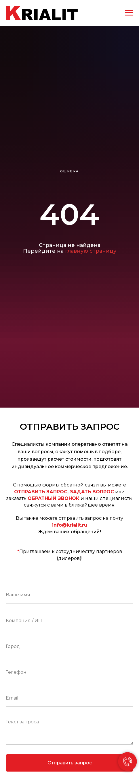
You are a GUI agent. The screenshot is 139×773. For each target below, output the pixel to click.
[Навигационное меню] (129, 13)
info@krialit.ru (69, 525)
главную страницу (90, 251)
